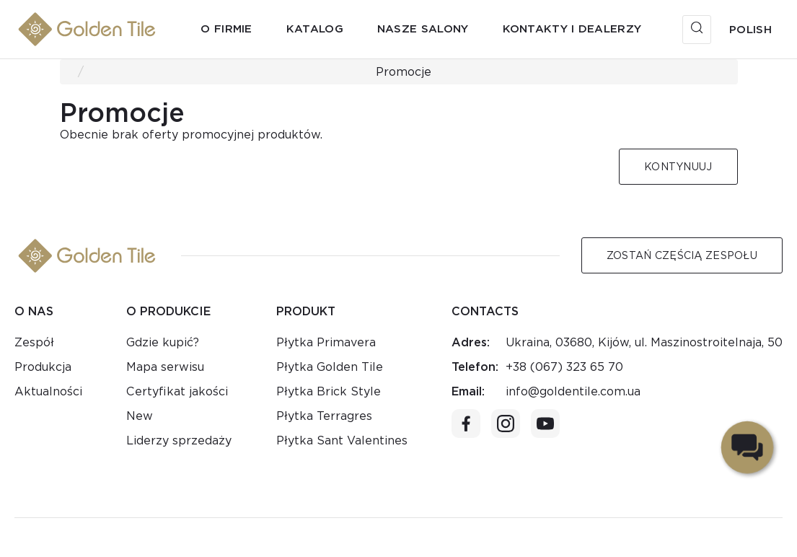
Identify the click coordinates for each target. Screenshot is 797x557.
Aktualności (48, 391)
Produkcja (42, 367)
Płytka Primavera (326, 342)
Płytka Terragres (324, 416)
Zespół (34, 342)
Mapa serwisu (165, 367)
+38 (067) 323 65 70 (564, 367)
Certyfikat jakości (177, 391)
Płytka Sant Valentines (342, 440)
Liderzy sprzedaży (179, 440)
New (139, 416)
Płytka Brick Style (328, 391)
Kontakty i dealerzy (572, 28)
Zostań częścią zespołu (682, 255)
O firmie (226, 28)
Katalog (314, 28)
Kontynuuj (678, 166)
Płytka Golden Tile (329, 367)
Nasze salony (423, 28)
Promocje (403, 72)
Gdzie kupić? (162, 342)
